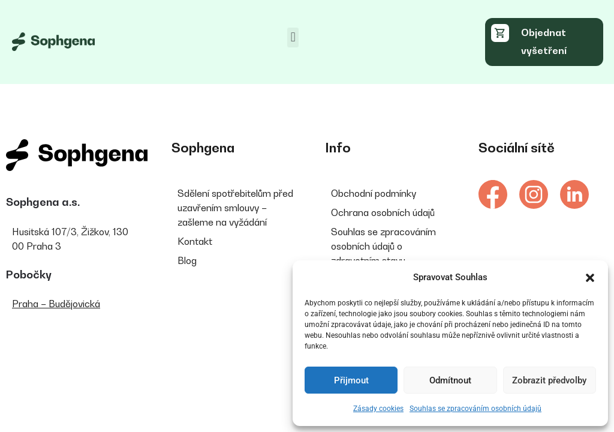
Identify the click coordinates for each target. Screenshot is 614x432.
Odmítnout (450, 380)
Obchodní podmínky (373, 193)
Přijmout (351, 380)
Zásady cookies (378, 408)
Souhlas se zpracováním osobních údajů (475, 408)
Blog (187, 260)
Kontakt (194, 241)
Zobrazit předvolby (549, 380)
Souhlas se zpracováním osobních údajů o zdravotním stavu (383, 246)
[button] (590, 278)
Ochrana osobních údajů (383, 212)
